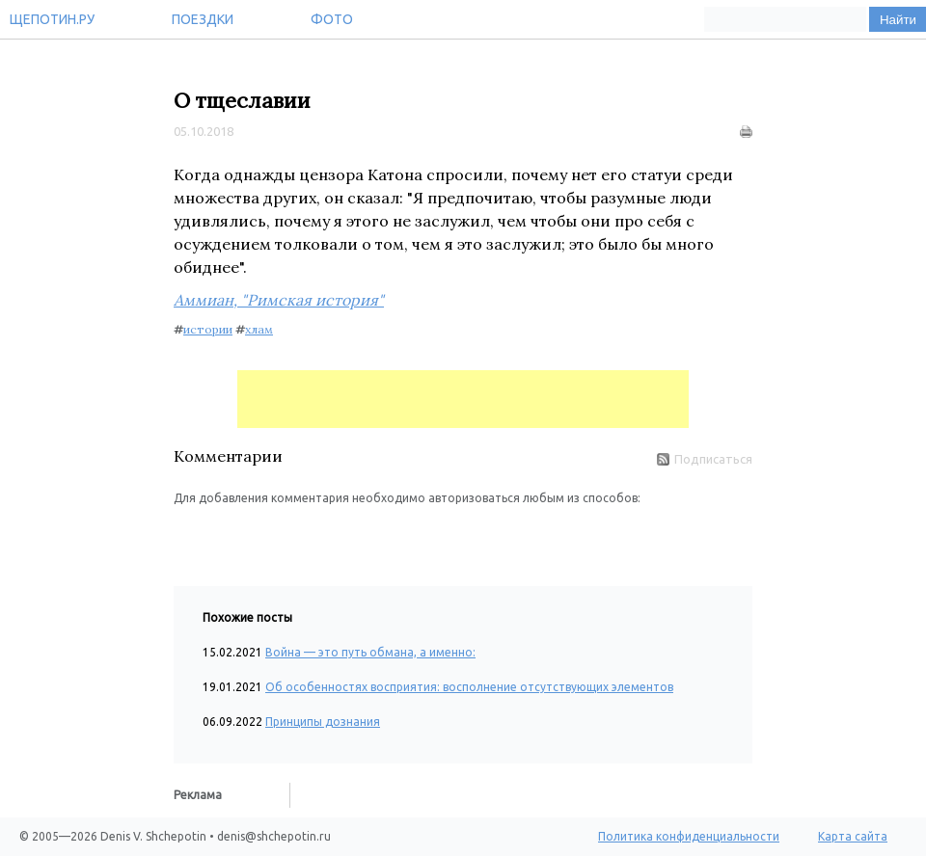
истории (207, 329)
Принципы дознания (322, 721)
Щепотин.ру (52, 19)
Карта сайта (852, 836)
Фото (332, 19)
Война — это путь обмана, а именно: (370, 652)
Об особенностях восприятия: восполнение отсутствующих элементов (469, 687)
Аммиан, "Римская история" (279, 299)
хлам (259, 329)
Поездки (202, 19)
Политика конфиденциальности (688, 836)
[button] (189, 536)
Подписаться (704, 459)
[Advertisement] (463, 399)
